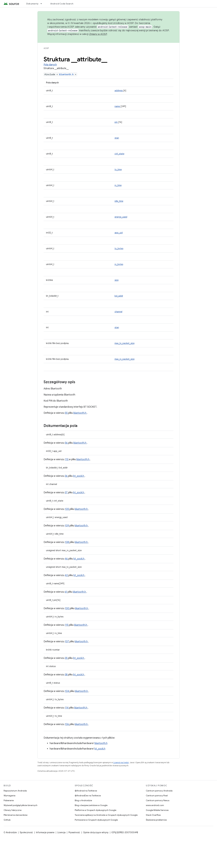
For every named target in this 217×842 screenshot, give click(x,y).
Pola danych (50, 64)
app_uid (119, 232)
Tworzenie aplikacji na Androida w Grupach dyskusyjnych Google (106, 815)
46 (66, 558)
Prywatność (74, 832)
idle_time (119, 201)
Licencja (61, 832)
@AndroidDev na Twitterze (88, 795)
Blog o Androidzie (83, 800)
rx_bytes (119, 264)
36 (66, 475)
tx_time (118, 169)
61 (66, 591)
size (117, 280)
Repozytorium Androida (15, 790)
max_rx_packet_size (124, 359)
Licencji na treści (121, 762)
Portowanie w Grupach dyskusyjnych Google (96, 819)
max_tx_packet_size (124, 343)
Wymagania (9, 795)
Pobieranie (9, 800)
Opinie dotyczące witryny (95, 832)
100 (67, 608)
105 (67, 509)
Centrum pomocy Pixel (157, 795)
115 (67, 624)
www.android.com (155, 805)
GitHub (7, 819)
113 (67, 459)
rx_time (118, 185)
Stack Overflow (153, 815)
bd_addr (119, 295)
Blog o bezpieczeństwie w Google (91, 805)
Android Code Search (61, 3)
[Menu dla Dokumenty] (42, 3)
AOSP (46, 48)
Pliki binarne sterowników (16, 815)
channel (118, 311)
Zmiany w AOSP (98, 34)
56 (66, 442)
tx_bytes (119, 248)
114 (67, 707)
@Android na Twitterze (86, 790)
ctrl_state (119, 153)
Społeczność (26, 832)
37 (66, 492)
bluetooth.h (67, 74)
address (119, 90)
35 (66, 658)
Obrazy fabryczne (12, 810)
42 (66, 575)
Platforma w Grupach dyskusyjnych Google (95, 810)
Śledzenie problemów (156, 819)
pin (116, 122)
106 (67, 724)
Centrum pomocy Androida (159, 790)
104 (67, 691)
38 (66, 674)
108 (67, 542)
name (118, 106)
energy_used (121, 217)
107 (67, 641)
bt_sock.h (79, 475)
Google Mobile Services (157, 810)
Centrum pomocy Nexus (157, 800)
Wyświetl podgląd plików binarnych (20, 805)
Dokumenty (32, 3)
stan (117, 138)
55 (66, 412)
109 (67, 525)
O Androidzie (10, 832)
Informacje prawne (45, 832)
